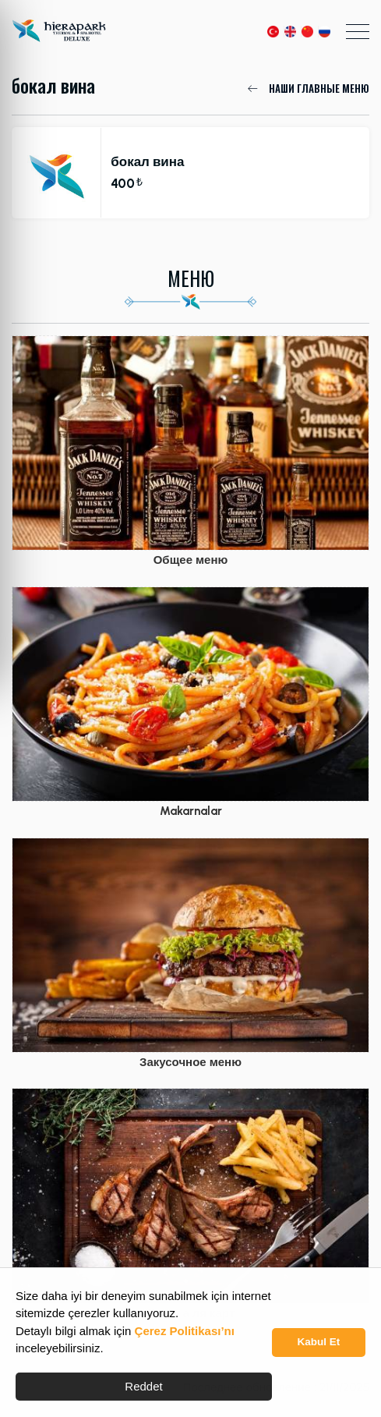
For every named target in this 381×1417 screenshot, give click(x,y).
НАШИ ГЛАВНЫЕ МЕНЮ (308, 88)
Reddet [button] (143, 1386)
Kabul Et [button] (319, 1342)
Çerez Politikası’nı (185, 1330)
